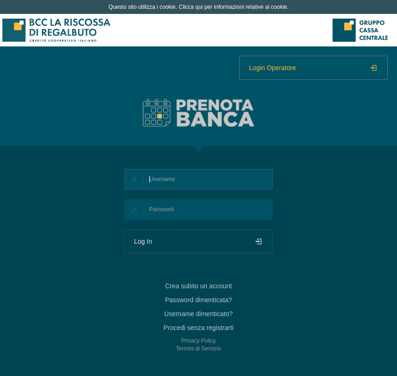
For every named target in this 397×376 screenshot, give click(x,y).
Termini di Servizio (198, 348)
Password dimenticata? (198, 300)
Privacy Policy (198, 340)
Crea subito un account (198, 286)
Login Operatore (313, 67)
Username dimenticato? (198, 314)
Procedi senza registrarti (199, 327)
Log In (198, 241)
